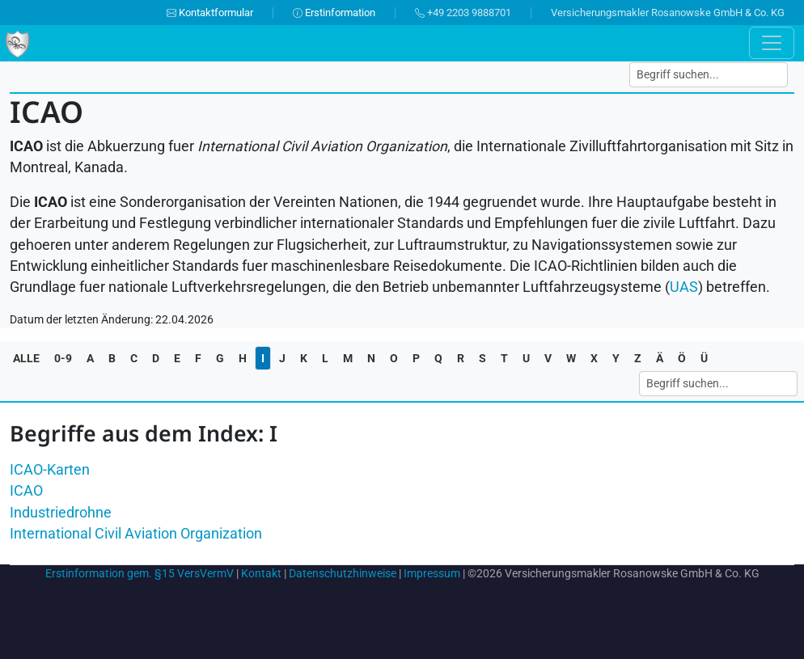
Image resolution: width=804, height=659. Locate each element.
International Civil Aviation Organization (136, 534)
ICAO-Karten (50, 470)
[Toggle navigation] (771, 43)
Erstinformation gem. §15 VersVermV (139, 573)
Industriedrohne (61, 513)
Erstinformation (334, 12)
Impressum (432, 573)
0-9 (63, 358)
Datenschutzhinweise (342, 573)
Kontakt (261, 573)
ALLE (26, 358)
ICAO (26, 491)
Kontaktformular (210, 12)
